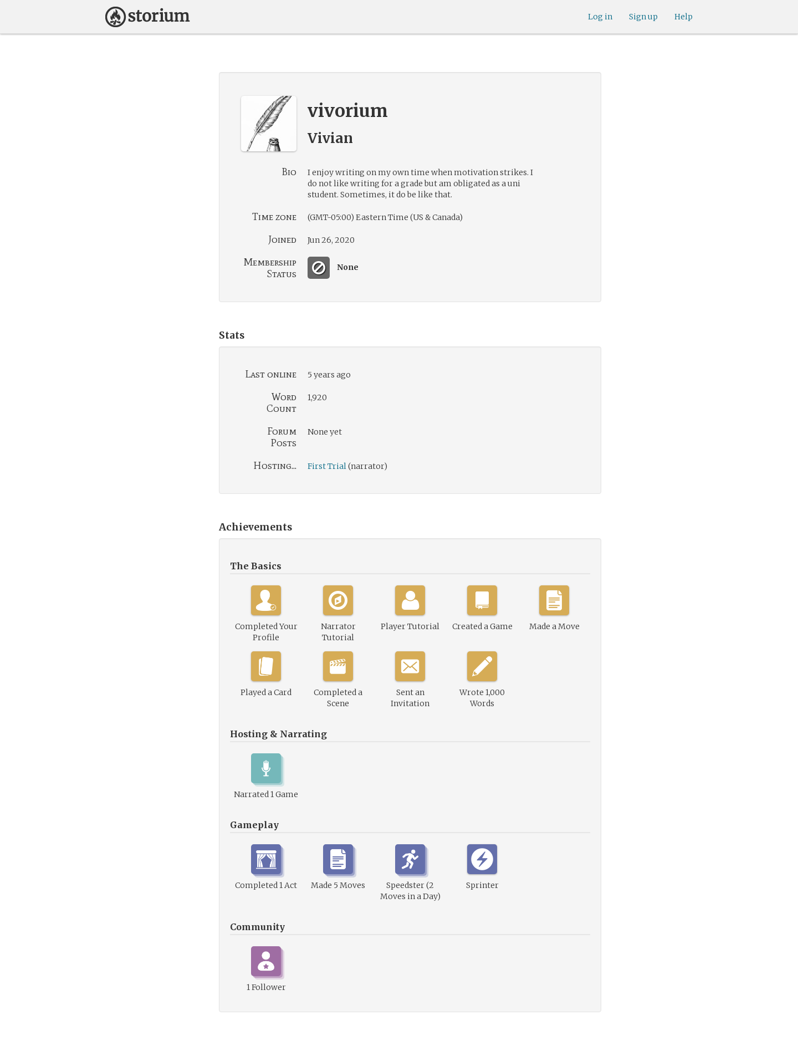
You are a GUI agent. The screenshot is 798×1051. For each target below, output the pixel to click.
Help (683, 17)
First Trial (327, 466)
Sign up (643, 17)
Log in (600, 17)
